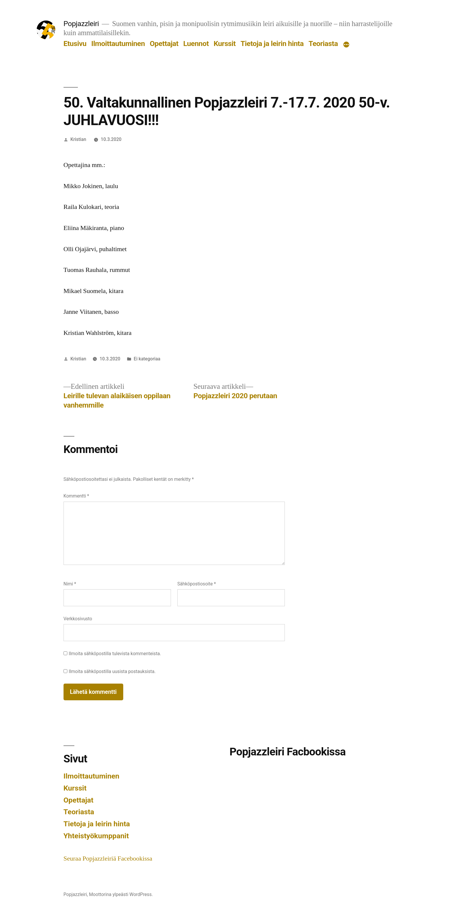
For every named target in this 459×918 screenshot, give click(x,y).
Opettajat (164, 43)
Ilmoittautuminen (118, 43)
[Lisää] (346, 44)
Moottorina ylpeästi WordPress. (121, 894)
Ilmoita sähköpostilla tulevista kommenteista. (115, 653)
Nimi (70, 584)
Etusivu (75, 43)
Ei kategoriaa (147, 359)
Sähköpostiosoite (196, 584)
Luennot (196, 43)
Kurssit (225, 43)
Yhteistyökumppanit (96, 836)
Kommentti (76, 496)
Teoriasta (323, 43)
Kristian (78, 139)
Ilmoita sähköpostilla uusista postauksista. (112, 671)
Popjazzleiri (81, 23)
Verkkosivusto (78, 618)
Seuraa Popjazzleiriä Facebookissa (108, 858)
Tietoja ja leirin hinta (272, 43)
